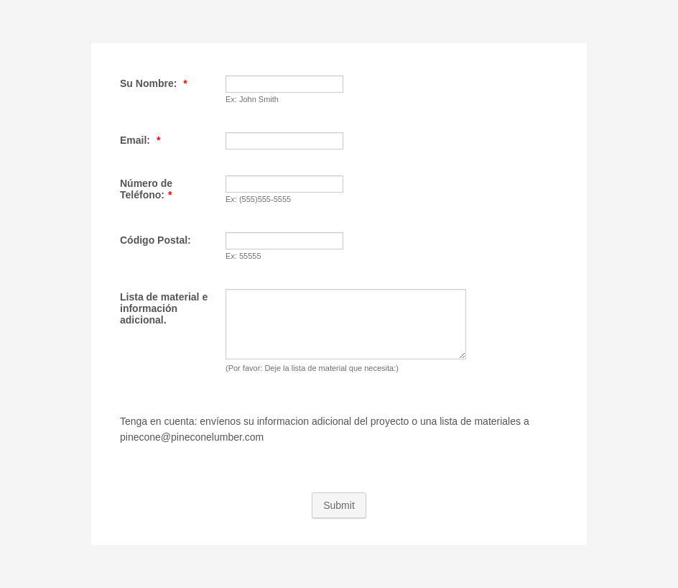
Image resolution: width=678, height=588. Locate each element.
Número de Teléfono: (146, 189)
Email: (140, 140)
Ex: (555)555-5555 (258, 199)
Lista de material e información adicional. (164, 308)
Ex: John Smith (252, 99)
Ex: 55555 (243, 256)
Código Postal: (155, 240)
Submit (339, 505)
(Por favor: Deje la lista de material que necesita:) (312, 368)
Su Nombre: (153, 83)
